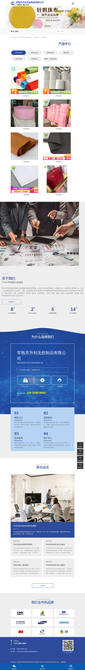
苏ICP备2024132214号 (52, 662)
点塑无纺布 (44, 37)
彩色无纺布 (14, 37)
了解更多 (42, 585)
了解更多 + (11, 302)
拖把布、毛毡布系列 (50, 59)
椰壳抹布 (66, 52)
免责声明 (63, 662)
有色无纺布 (36, 37)
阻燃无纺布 (29, 37)
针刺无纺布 (21, 37)
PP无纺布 (34, 59)
